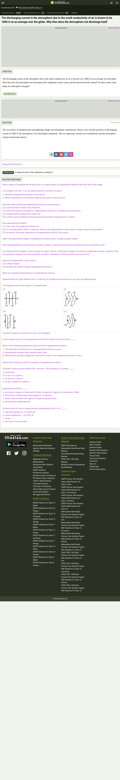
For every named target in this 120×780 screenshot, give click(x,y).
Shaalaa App (94, 467)
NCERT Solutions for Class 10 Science (44, 553)
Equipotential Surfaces (12, 165)
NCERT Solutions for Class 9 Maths (43, 559)
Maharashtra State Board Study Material (73, 450)
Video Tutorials (95, 445)
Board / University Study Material (72, 440)
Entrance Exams (95, 443)
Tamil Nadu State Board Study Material (72, 455)
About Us (92, 464)
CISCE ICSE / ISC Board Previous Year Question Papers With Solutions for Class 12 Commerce (72, 568)
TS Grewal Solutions (40, 484)
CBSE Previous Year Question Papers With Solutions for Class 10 (72, 507)
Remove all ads (114, 29)
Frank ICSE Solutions (41, 493)
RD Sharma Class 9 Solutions (44, 479)
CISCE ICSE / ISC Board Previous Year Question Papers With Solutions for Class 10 (72, 588)
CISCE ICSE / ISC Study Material (70, 461)
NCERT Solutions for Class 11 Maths (44, 526)
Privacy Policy (94, 456)
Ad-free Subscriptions (97, 470)
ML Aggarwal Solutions (41, 495)
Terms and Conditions (97, 459)
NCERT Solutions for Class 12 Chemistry (44, 515)
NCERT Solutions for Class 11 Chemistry (44, 537)
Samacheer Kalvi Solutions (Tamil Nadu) (43, 466)
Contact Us (93, 462)
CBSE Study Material (69, 446)
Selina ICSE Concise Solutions (44, 490)
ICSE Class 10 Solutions (42, 487)
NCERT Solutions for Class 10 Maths (44, 548)
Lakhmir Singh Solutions (42, 482)
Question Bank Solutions (98, 451)
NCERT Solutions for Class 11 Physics (44, 532)
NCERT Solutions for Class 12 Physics (44, 510)
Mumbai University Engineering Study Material (72, 466)
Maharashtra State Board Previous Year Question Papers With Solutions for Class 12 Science (72, 538)
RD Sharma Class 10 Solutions (44, 476)
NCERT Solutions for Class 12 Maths (44, 504)
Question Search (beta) (98, 454)
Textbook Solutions (42, 455)
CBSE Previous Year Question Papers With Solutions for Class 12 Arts (72, 482)
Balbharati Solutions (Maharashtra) (40, 461)
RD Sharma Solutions (41, 473)
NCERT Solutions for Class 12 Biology (44, 521)
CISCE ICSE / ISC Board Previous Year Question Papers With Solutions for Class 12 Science (72, 579)
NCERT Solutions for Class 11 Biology (44, 543)
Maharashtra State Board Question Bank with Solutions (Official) (44, 449)
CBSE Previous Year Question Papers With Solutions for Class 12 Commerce (72, 490)
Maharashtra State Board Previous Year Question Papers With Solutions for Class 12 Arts (72, 516)
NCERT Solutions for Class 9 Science (43, 564)
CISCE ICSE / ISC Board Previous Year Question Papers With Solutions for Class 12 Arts (72, 557)
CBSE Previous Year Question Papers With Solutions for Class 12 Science (72, 499)
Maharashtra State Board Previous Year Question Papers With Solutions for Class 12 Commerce (72, 527)
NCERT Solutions (39, 471)
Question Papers (95, 448)
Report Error (8, 173)
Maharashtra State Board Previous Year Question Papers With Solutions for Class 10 (72, 548)
